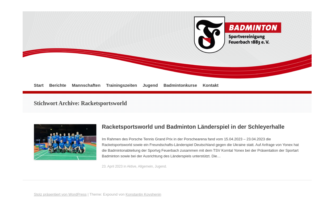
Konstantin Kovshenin (143, 194)
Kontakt (210, 85)
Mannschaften (86, 85)
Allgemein (145, 166)
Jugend (150, 85)
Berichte (57, 85)
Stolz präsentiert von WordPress (60, 194)
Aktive (131, 166)
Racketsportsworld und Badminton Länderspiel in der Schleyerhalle (193, 127)
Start (39, 85)
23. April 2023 (112, 166)
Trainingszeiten (121, 85)
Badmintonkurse (180, 85)
